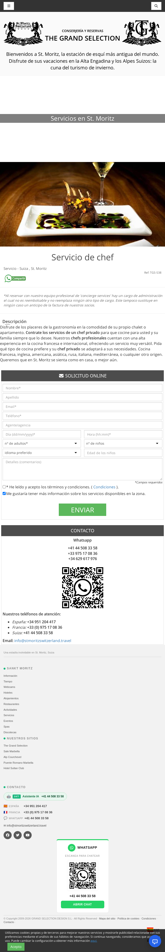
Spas (7, 726)
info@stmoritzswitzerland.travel (42, 640)
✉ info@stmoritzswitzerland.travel (25, 825)
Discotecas (10, 732)
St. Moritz (39, 268)
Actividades (10, 709)
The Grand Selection (16, 745)
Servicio (10, 268)
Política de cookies (128, 918)
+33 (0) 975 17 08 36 (38, 812)
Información (10, 675)
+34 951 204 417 (35, 806)
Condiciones (104, 487)
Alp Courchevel (12, 757)
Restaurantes (11, 704)
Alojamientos (11, 698)
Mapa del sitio (107, 918)
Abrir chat (82, 904)
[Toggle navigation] (156, 6)
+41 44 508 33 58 (36, 818)
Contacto (9, 922)
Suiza (24, 268)
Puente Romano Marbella (18, 762)
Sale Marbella (12, 751)
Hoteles (8, 692)
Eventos (8, 720)
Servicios (9, 715)
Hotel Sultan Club (14, 768)
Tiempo (8, 681)
